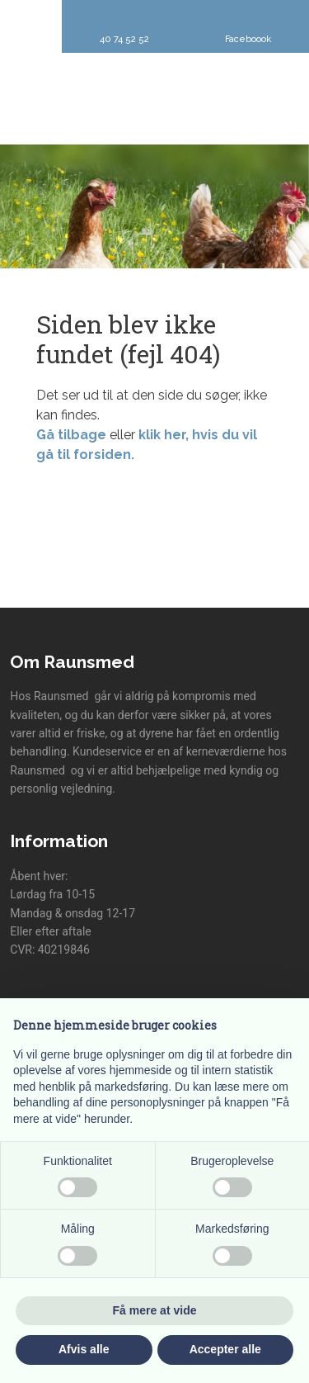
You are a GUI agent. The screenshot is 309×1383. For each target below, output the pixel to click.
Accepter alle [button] (225, 1349)
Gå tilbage (71, 435)
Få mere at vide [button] (155, 1310)
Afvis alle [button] (84, 1349)
